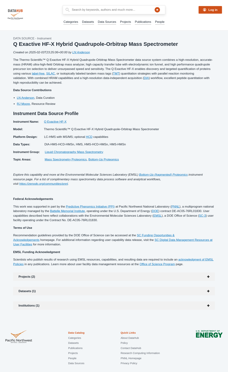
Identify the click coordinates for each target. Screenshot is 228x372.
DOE (155, 211)
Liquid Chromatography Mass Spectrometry (74, 152)
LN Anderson (81, 52)
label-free (38, 73)
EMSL (157, 215)
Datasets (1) (27, 291)
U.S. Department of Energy (209, 337)
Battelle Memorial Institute (67, 211)
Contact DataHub (131, 348)
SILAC (50, 73)
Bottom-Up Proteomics (103, 159)
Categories (70, 22)
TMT (116, 73)
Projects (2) (27, 276)
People (160, 22)
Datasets (88, 22)
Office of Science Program (157, 264)
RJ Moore (23, 104)
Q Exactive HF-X (55, 121)
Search (157, 9)
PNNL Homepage (131, 358)
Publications (143, 22)
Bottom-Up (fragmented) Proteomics (163, 174)
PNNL (175, 206)
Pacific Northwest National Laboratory (18, 337)
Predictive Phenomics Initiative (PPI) (90, 206)
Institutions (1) (29, 305)
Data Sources (107, 22)
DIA (146, 78)
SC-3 (202, 215)
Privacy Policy (129, 363)
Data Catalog (76, 332)
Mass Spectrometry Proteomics (66, 159)
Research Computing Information (140, 353)
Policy (124, 342)
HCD (89, 137)
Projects (125, 22)
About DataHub (130, 337)
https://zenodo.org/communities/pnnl (43, 183)
